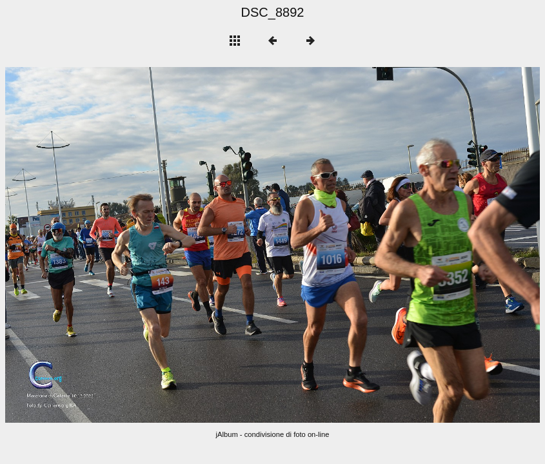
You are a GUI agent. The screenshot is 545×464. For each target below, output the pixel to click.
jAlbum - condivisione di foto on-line (273, 434)
